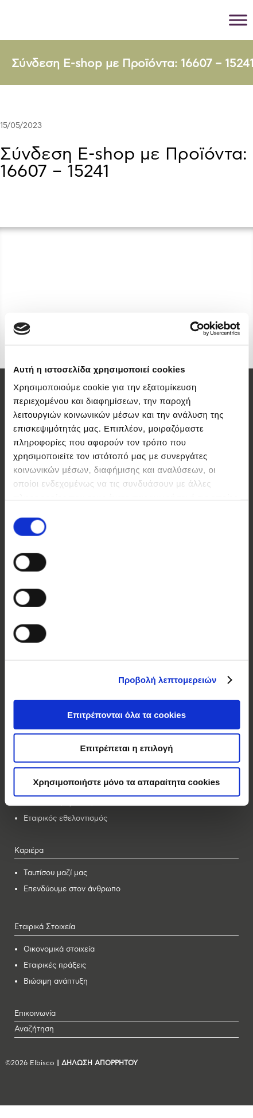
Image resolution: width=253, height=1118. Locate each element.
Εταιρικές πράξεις (55, 965)
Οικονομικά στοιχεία (59, 949)
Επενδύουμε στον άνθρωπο (72, 889)
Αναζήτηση (34, 1029)
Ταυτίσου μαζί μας (55, 873)
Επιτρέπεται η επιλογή (126, 748)
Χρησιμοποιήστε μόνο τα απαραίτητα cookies (126, 781)
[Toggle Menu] (238, 19)
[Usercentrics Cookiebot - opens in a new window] (189, 328)
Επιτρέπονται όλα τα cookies (126, 714)
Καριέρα (29, 851)
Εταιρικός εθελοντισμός (65, 818)
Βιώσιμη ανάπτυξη (56, 981)
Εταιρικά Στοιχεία (44, 927)
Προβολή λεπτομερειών (167, 680)
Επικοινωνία (35, 1014)
